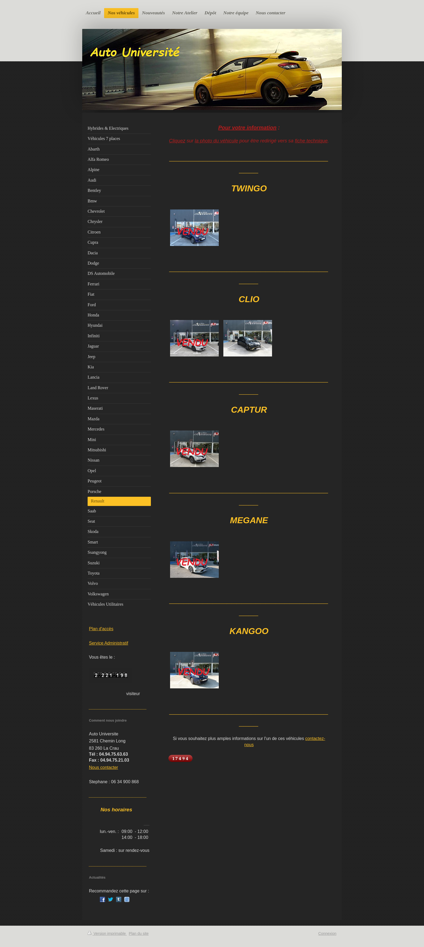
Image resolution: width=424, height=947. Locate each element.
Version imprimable (107, 933)
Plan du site (138, 933)
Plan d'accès (101, 628)
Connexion (327, 933)
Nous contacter (103, 767)
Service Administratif (108, 643)
